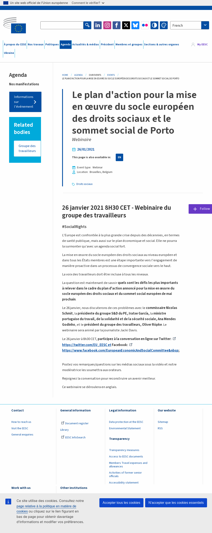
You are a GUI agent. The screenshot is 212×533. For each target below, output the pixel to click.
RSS (160, 428)
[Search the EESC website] (61, 25)
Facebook (116, 25)
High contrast (154, 25)
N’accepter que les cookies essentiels (176, 502)
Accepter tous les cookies (121, 502)
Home (65, 75)
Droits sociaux (84, 184)
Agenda (66, 44)
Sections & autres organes (161, 44)
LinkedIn (98, 25)
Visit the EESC (19, 428)
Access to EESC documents (126, 457)
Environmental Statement (125, 428)
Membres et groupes (129, 44)
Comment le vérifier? (88, 3)
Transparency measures (124, 450)
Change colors (164, 25)
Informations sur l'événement (23, 101)
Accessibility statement (124, 483)
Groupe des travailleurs (27, 148)
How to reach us (21, 422)
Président (107, 44)
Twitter (126, 25)
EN (119, 157)
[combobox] (189, 25)
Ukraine (9, 53)
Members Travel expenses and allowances (128, 465)
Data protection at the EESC (126, 422)
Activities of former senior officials (125, 474)
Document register (75, 423)
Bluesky (135, 25)
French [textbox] (177, 25)
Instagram (107, 25)
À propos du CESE (15, 44)
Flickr (145, 25)
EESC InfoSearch (73, 437)
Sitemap (163, 422)
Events (111, 75)
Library (64, 430)
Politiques (52, 44)
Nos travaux (35, 44)
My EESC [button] (202, 44)
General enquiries (22, 435)
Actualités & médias (85, 44)
